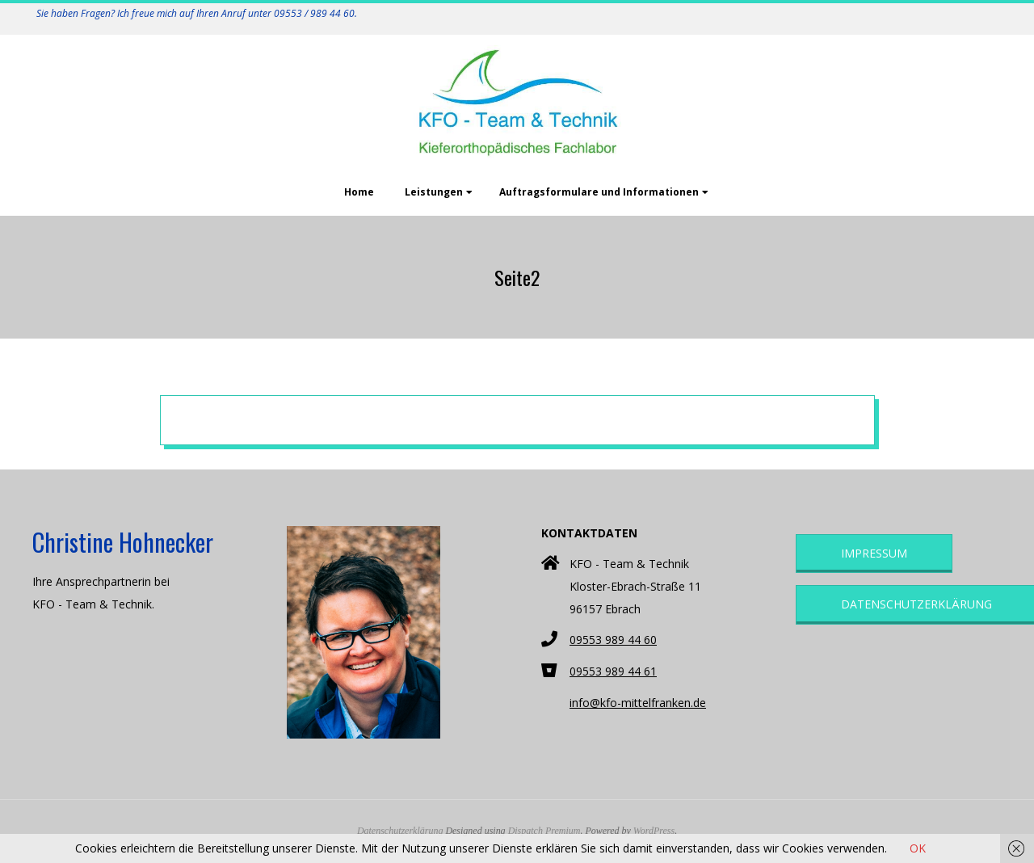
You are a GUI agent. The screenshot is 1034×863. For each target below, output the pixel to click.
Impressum (874, 553)
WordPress (654, 830)
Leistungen (434, 192)
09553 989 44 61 (613, 671)
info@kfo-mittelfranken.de (638, 702)
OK (918, 848)
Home (359, 192)
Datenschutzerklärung (400, 830)
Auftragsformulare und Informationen (599, 192)
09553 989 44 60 (613, 639)
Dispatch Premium (544, 830)
